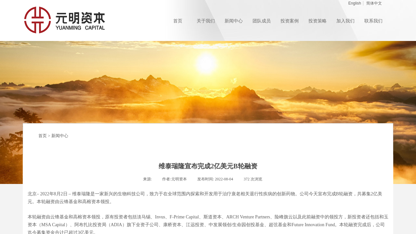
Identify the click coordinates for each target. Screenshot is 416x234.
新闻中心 (59, 135)
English (354, 3)
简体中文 (374, 3)
